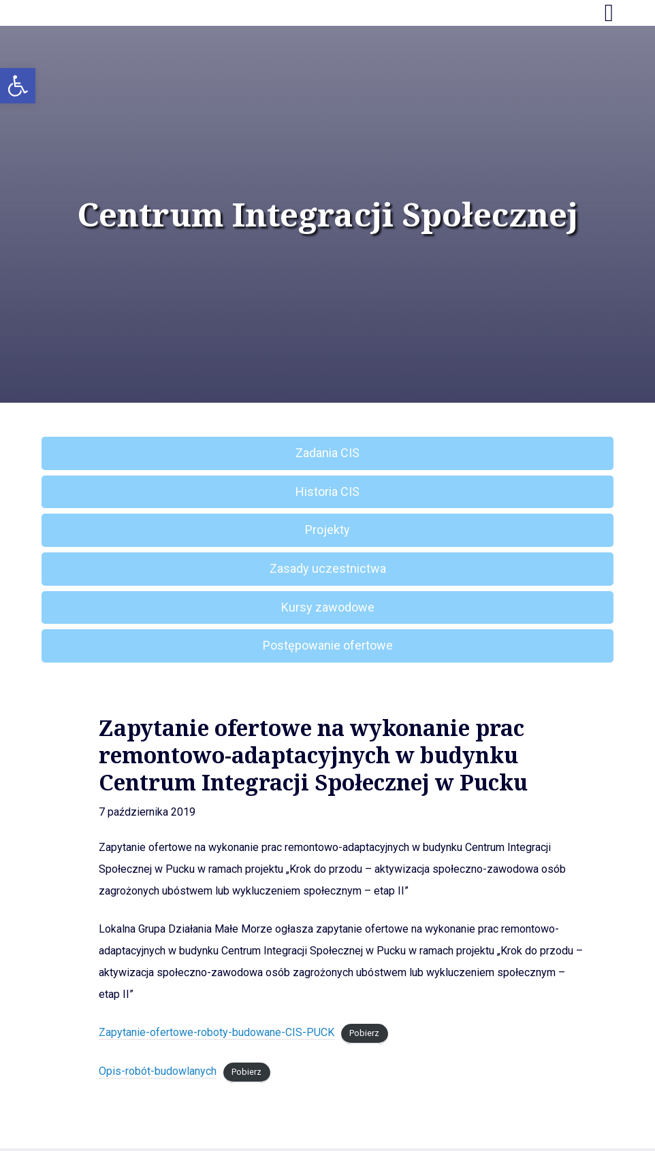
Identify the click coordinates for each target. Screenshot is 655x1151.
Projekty (327, 529)
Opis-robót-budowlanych (158, 1071)
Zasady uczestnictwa (328, 568)
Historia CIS (327, 491)
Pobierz (364, 1033)
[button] (17, 85)
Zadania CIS (327, 453)
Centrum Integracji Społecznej (327, 214)
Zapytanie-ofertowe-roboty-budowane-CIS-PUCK (216, 1032)
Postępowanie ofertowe (328, 645)
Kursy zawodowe (327, 607)
